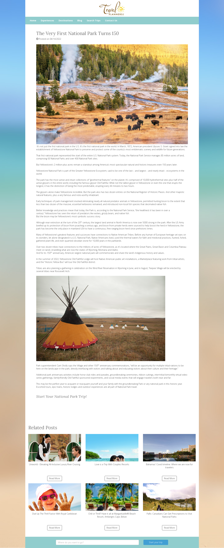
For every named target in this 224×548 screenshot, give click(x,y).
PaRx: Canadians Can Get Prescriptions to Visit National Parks (169, 500)
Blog (79, 20)
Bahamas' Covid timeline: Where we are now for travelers (169, 451)
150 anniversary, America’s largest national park (71, 252)
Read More (54, 478)
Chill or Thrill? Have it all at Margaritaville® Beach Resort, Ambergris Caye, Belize (112, 500)
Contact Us (111, 20)
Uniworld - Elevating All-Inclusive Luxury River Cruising (54, 450)
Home (33, 20)
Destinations (66, 20)
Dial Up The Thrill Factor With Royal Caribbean (54, 499)
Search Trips (94, 20)
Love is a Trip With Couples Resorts (112, 450)
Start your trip (155, 542)
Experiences (47, 20)
